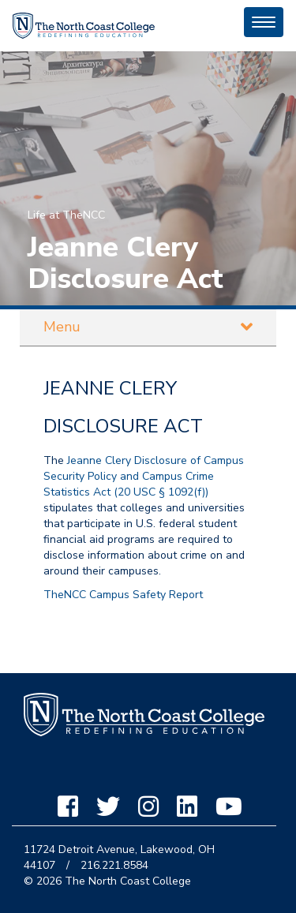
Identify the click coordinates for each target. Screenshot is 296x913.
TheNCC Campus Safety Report (123, 594)
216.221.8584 (114, 865)
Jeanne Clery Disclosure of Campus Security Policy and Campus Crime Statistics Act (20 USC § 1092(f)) (143, 476)
